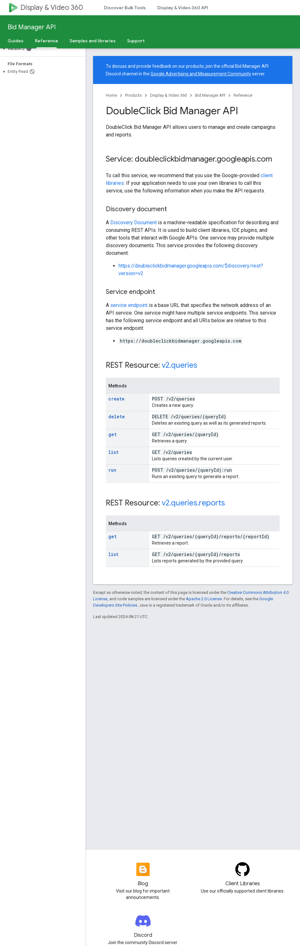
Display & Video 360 (51, 7)
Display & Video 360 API (182, 7)
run (112, 470)
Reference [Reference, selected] (46, 41)
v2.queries (179, 365)
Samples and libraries (93, 41)
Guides (16, 41)
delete (116, 417)
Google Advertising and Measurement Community (201, 73)
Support (136, 41)
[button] (41, 48)
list (113, 452)
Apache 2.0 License (204, 598)
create (116, 399)
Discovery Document (133, 222)
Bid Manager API (32, 27)
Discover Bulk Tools (125, 7)
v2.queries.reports (193, 503)
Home (111, 95)
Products (133, 95)
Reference (243, 95)
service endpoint (128, 305)
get (112, 434)
